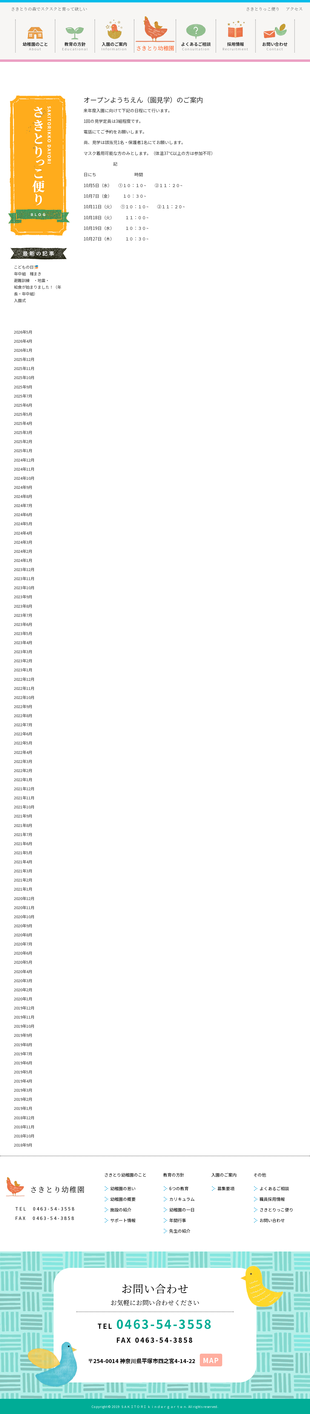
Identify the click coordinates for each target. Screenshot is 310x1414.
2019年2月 (23, 1099)
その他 (259, 1175)
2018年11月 (24, 1127)
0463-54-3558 (54, 1208)
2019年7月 (23, 1053)
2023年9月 (23, 597)
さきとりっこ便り (263, 9)
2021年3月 (23, 871)
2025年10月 (24, 377)
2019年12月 (24, 1008)
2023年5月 (23, 633)
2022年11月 (24, 688)
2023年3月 (23, 651)
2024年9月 (23, 487)
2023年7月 (23, 615)
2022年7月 (23, 724)
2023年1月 (23, 670)
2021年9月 (23, 816)
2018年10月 (24, 1136)
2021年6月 (23, 843)
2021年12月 (24, 788)
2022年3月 (23, 761)
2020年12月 (24, 898)
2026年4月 (23, 341)
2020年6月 (23, 953)
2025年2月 (23, 441)
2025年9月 (23, 387)
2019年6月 (23, 1063)
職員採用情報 (272, 1199)
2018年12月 (24, 1117)
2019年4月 (23, 1081)
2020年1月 (23, 999)
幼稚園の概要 (123, 1199)
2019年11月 (24, 1017)
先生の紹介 (179, 1231)
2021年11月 (24, 798)
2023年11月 (24, 578)
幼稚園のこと (35, 46)
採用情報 (236, 46)
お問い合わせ (275, 46)
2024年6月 (23, 514)
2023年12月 (24, 569)
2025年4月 (23, 423)
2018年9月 (23, 1145)
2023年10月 (24, 587)
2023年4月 (23, 642)
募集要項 (225, 1188)
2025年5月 (23, 414)
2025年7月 (23, 396)
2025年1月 (23, 450)
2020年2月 (23, 989)
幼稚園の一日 (182, 1210)
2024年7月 (23, 505)
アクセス (294, 9)
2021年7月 (23, 834)
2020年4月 (23, 971)
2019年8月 (23, 1044)
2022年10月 (24, 697)
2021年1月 (23, 889)
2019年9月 (23, 1035)
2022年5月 (23, 743)
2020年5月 (23, 962)
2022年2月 (23, 770)
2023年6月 (23, 624)
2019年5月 (23, 1072)
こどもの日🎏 (26, 267)
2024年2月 (23, 551)
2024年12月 (24, 460)
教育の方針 (75, 46)
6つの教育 (179, 1188)
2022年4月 (23, 752)
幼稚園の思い (123, 1188)
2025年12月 (24, 359)
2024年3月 (23, 542)
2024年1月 (23, 560)
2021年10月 (24, 807)
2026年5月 (23, 332)
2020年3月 (23, 980)
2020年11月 (24, 907)
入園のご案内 (114, 46)
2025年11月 (24, 368)
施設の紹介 (120, 1210)
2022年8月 (23, 715)
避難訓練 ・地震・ (31, 280)
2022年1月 (23, 779)
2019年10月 (24, 1026)
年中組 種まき (27, 274)
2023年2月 (23, 660)
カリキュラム (182, 1199)
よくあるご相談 (196, 46)
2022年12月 (24, 679)
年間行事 (177, 1220)
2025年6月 (23, 405)
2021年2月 (23, 880)
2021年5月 (23, 852)
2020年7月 (23, 944)
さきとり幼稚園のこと (125, 1175)
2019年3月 (23, 1090)
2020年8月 (23, 935)
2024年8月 (23, 496)
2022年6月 (23, 734)
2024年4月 (23, 533)
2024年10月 (24, 478)
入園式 (20, 300)
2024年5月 (23, 523)
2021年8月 (23, 825)
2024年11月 (24, 469)
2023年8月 (23, 606)
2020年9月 (23, 926)
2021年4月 (23, 862)
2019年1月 (23, 1108)
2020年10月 (24, 916)
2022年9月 (23, 706)
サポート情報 (123, 1220)
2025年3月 (23, 432)
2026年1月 (23, 350)
